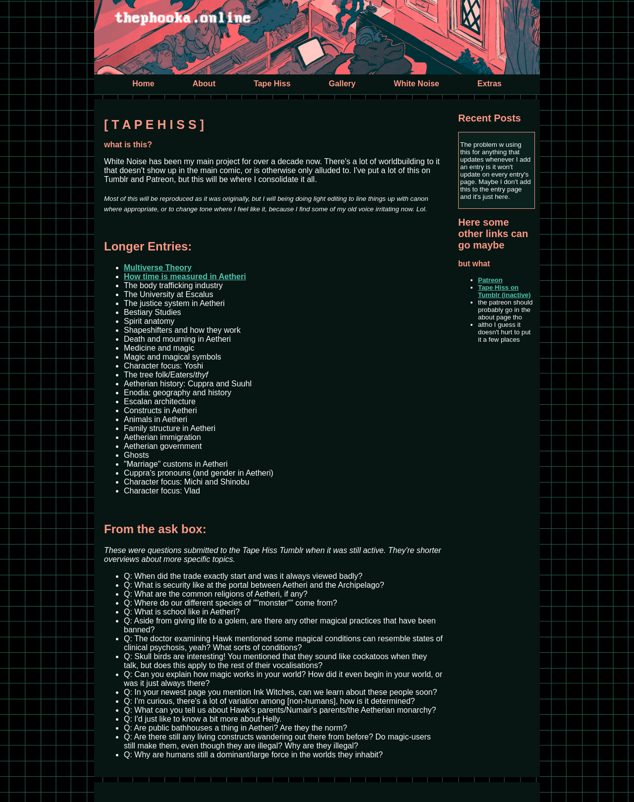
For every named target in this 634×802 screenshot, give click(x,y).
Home (143, 83)
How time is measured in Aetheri (185, 276)
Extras (489, 83)
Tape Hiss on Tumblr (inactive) (504, 291)
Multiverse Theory (158, 267)
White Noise (416, 83)
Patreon (490, 280)
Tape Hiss (272, 83)
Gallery (342, 83)
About (204, 83)
